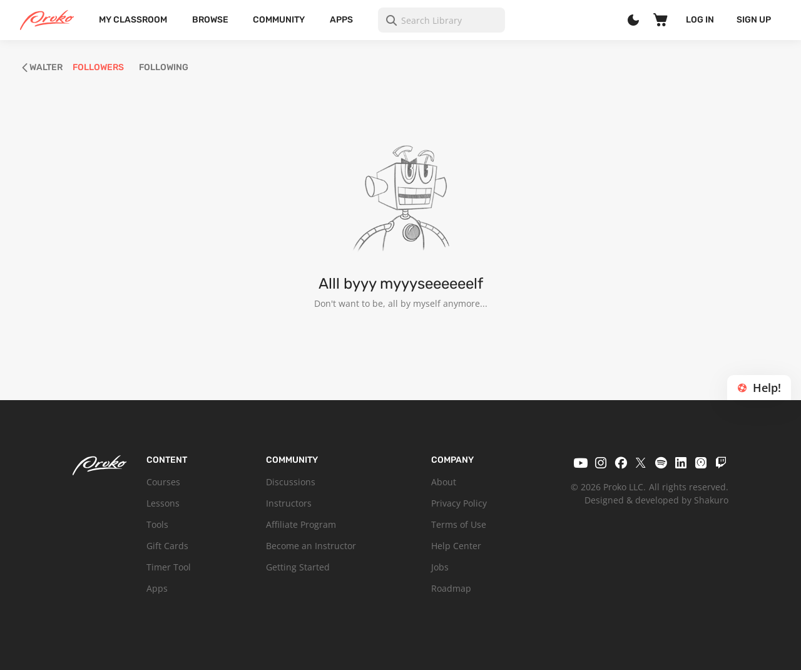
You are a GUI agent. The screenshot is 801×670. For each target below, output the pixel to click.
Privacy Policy (459, 503)
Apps (341, 19)
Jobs (440, 567)
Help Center (456, 546)
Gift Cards (167, 546)
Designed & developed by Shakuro (656, 500)
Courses (163, 482)
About (443, 482)
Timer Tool (168, 567)
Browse (210, 19)
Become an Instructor (311, 546)
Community (279, 19)
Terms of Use (458, 524)
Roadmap (451, 588)
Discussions (290, 482)
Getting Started (298, 567)
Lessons (163, 503)
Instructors (289, 503)
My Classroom (133, 19)
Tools (157, 524)
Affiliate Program (301, 524)
